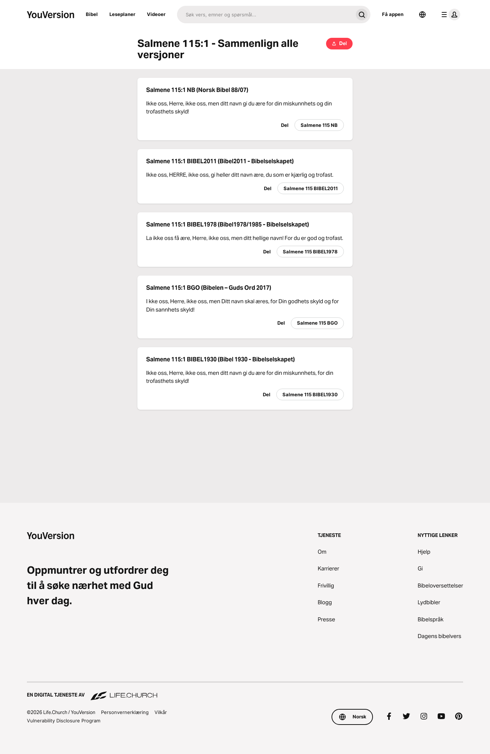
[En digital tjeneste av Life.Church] (245, 691)
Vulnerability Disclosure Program (63, 720)
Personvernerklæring (125, 712)
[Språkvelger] (422, 14)
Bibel (92, 14)
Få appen (392, 14)
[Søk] (265, 14)
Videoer (156, 14)
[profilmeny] (449, 14)
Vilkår (160, 712)
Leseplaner (122, 14)
